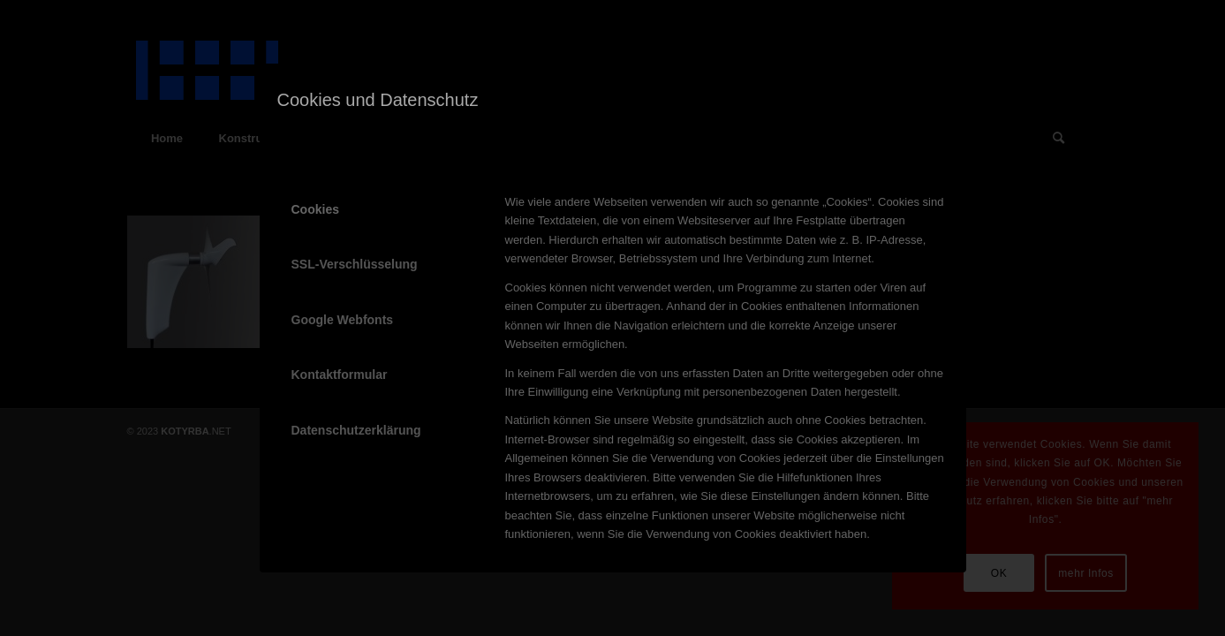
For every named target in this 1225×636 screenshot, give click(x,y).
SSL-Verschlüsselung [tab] (354, 264)
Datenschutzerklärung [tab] (356, 430)
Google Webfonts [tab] (342, 320)
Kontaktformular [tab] (339, 374)
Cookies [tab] (315, 209)
